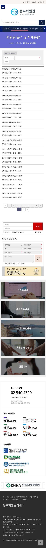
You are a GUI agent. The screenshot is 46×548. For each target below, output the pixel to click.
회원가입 (41, 2)
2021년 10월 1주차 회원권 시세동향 (12, 193)
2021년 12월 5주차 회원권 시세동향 (12, 140)
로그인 (33, 2)
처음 (5, 206)
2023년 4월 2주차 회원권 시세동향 (11, 78)
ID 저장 (7, 232)
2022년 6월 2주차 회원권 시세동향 (11, 122)
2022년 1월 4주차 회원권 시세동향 (11, 131)
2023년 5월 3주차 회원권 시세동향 (11, 69)
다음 (23, 209)
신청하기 (38, 258)
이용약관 (33, 497)
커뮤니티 (18, 43)
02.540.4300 (21, 393)
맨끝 (27, 209)
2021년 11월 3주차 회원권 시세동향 (12, 158)
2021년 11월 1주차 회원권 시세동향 (12, 167)
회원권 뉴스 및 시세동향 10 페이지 (23, 12)
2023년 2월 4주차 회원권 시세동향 (11, 104)
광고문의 (6, 499)
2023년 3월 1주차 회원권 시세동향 (11, 95)
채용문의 (24, 499)
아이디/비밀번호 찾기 (18, 232)
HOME (11, 43)
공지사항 (6, 29)
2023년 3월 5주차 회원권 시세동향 (11, 87)
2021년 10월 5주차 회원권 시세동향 (12, 176)
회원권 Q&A (34, 29)
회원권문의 (15, 499)
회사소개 (10, 497)
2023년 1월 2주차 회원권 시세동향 (11, 113)
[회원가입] (38, 232)
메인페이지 (26, 2)
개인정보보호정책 (21, 497)
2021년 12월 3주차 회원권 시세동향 (12, 149)
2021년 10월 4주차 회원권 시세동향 (12, 185)
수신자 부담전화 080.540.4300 (19, 397)
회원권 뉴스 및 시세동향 (20, 29)
